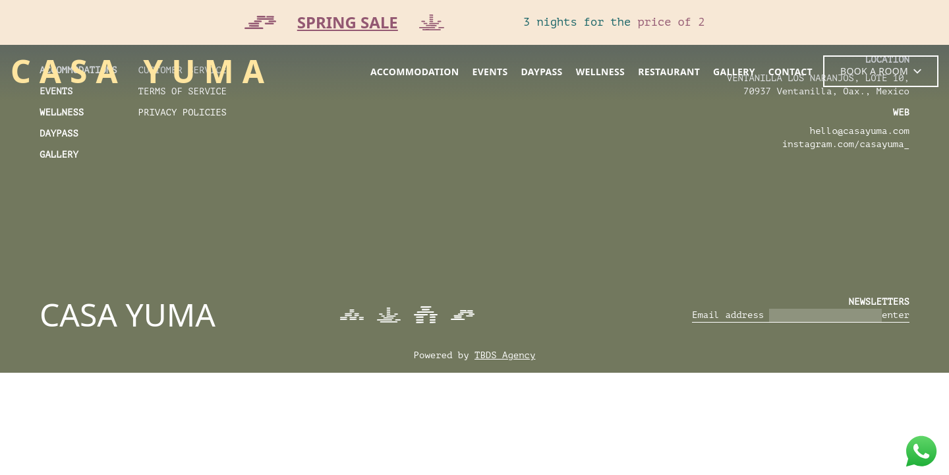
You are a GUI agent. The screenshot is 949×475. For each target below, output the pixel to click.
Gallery (59, 155)
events (489, 71)
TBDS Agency (504, 355)
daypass (542, 71)
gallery (734, 71)
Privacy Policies (182, 112)
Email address (728, 315)
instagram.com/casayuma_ (845, 144)
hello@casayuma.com (859, 131)
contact (790, 72)
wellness (600, 71)
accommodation (414, 71)
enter (895, 315)
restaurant (669, 71)
